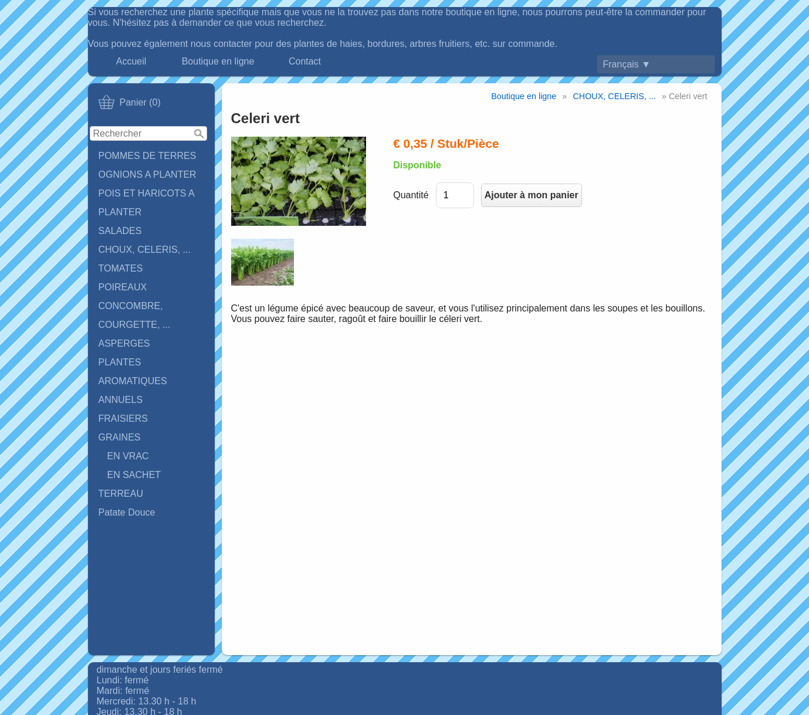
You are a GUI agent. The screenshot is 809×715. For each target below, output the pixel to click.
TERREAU (121, 494)
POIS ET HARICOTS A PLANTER (146, 202)
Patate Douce (127, 512)
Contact (305, 61)
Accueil (131, 61)
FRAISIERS (123, 418)
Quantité (410, 195)
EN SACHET (134, 475)
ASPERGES (124, 343)
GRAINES (120, 437)
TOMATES (121, 268)
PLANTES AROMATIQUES (133, 371)
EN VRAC (128, 456)
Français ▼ (627, 64)
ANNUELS (121, 400)
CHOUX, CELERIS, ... (145, 250)
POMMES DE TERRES (148, 156)
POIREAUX (123, 287)
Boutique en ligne (218, 61)
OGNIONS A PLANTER (148, 174)
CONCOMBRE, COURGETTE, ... (135, 315)
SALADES (120, 231)
